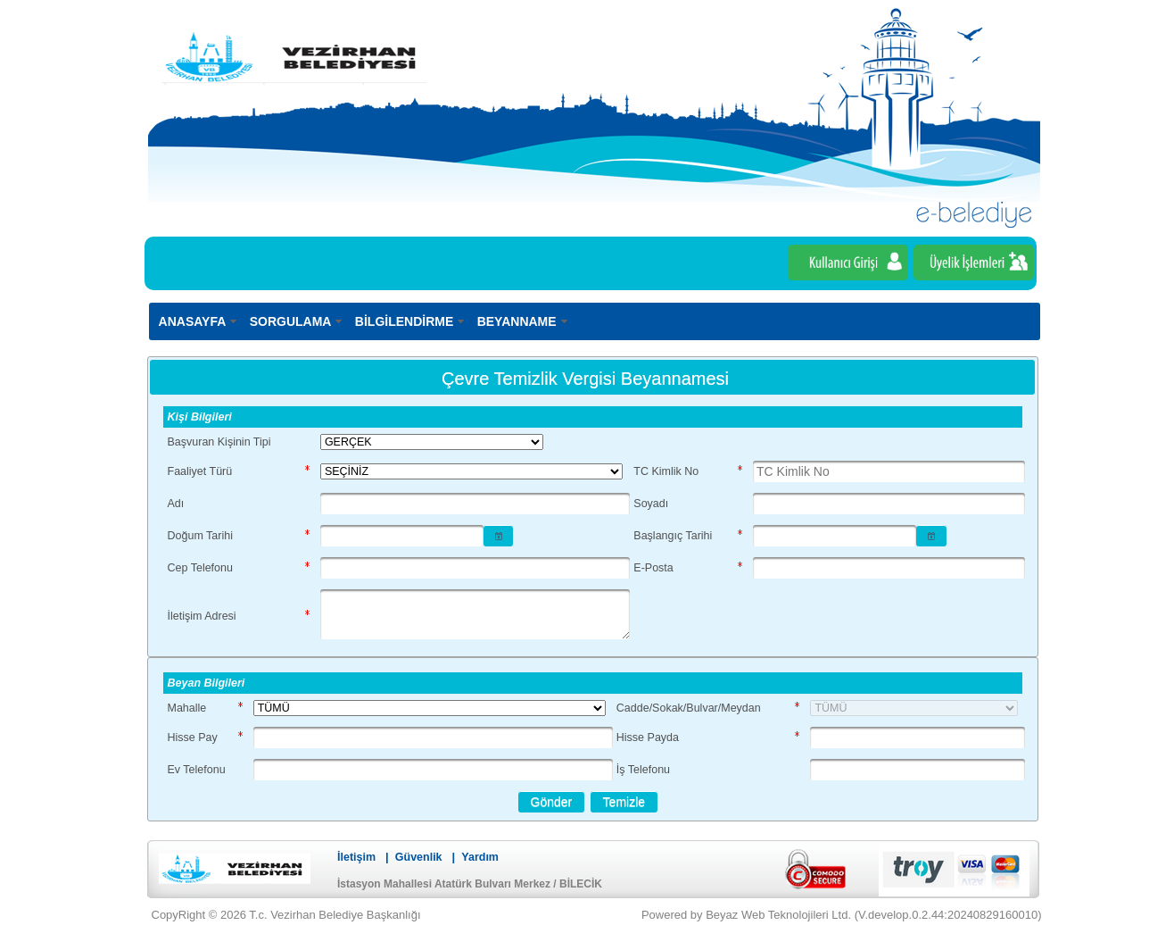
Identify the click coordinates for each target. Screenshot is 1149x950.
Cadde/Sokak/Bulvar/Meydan (688, 708)
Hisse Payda (647, 737)
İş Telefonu (643, 769)
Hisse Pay (193, 737)
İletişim (356, 857)
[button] (499, 535)
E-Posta (653, 568)
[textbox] (888, 471)
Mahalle (187, 708)
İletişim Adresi (202, 616)
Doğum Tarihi (200, 535)
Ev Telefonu (197, 769)
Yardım (480, 857)
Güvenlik (418, 857)
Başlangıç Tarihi (672, 535)
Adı (176, 503)
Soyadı (650, 503)
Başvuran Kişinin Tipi (219, 442)
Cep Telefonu (200, 568)
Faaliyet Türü (200, 471)
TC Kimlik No (665, 471)
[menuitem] (198, 321)
